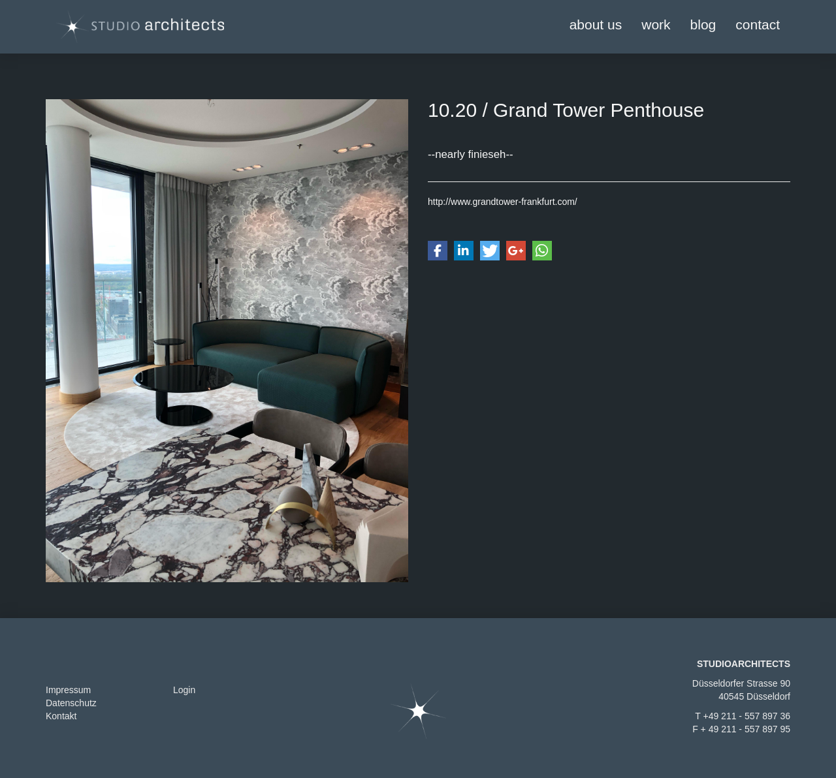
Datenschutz (71, 703)
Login (184, 690)
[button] (437, 250)
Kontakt (61, 716)
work (655, 24)
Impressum (68, 690)
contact (757, 24)
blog (703, 24)
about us (596, 24)
